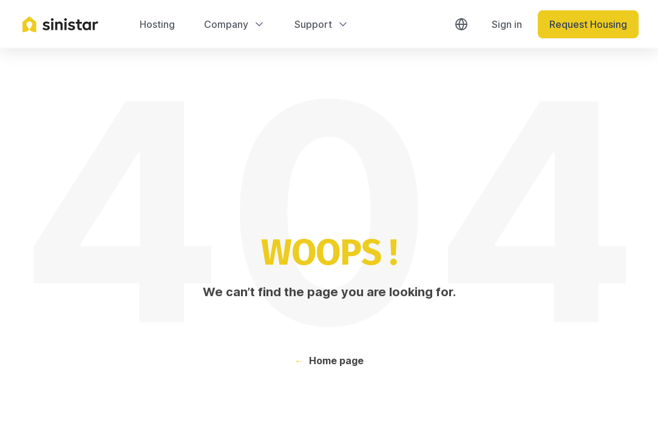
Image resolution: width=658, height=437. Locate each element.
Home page (336, 360)
